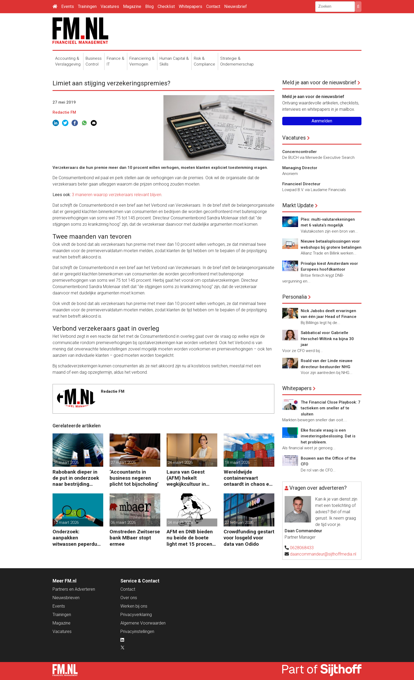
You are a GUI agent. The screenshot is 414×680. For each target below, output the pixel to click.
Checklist (166, 6)
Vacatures (110, 6)
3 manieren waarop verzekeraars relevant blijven (116, 194)
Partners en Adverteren (74, 589)
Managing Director (299, 167)
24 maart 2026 (180, 462)
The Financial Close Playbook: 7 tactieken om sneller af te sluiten (330, 408)
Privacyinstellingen (137, 631)
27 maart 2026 (123, 462)
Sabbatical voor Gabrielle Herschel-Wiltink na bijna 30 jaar (327, 338)
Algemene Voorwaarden (143, 623)
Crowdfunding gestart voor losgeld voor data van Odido (249, 538)
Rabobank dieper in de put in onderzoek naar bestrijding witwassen (76, 478)
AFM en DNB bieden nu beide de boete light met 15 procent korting (190, 538)
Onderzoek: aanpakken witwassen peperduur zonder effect (77, 538)
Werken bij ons (133, 606)
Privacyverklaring (136, 614)
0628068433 (302, 547)
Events (67, 6)
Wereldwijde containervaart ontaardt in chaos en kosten (248, 478)
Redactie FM (64, 112)
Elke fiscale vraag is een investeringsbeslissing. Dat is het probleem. (328, 436)
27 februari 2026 (239, 522)
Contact (213, 6)
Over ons (128, 597)
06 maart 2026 (123, 522)
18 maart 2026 (237, 462)
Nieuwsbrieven (66, 597)
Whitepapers (190, 6)
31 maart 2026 (66, 462)
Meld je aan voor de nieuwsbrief (319, 82)
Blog (149, 6)
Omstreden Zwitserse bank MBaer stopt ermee (135, 538)
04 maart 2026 (180, 522)
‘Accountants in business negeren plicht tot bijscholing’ (134, 478)
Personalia (294, 297)
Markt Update (298, 205)
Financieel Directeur (301, 184)
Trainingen (87, 6)
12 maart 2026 (66, 522)
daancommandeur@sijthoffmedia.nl (323, 554)
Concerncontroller (299, 151)
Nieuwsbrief (235, 6)
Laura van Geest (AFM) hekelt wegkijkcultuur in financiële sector (186, 478)
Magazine (132, 6)
